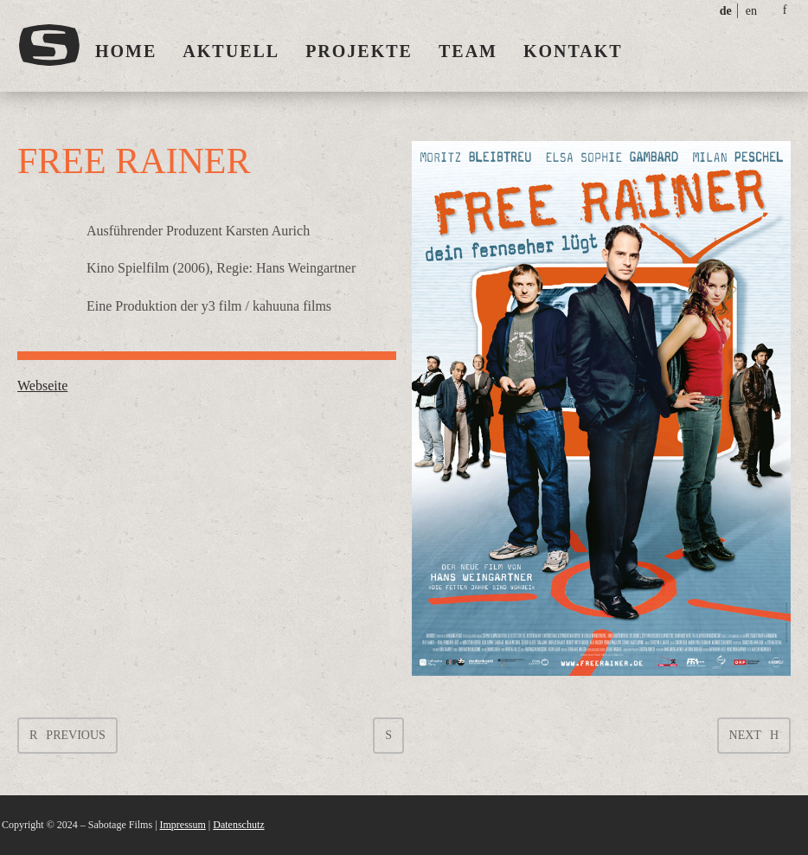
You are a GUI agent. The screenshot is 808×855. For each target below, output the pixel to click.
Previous (75, 735)
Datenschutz (238, 825)
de (726, 11)
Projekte (359, 51)
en (751, 11)
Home (126, 51)
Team (468, 51)
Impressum (183, 825)
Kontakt (573, 51)
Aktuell (231, 51)
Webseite (42, 385)
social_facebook (784, 10)
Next (745, 735)
